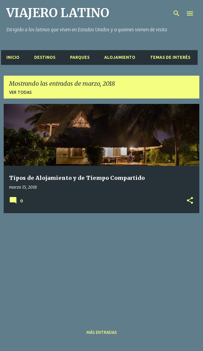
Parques (79, 57)
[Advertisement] (101, 266)
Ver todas (20, 92)
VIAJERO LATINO (57, 13)
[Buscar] (177, 13)
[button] (190, 200)
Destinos (44, 57)
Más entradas (101, 332)
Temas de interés (170, 57)
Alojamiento (119, 57)
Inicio (12, 57)
